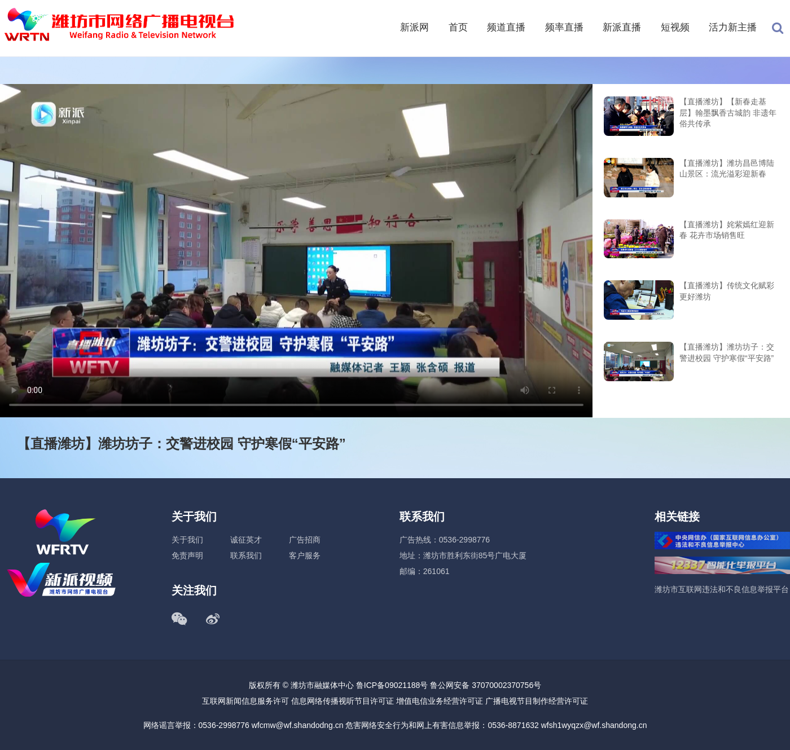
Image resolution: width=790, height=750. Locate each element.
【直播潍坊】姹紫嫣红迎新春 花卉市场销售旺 (726, 230)
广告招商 (305, 539)
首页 (458, 27)
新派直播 (622, 27)
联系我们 (246, 555)
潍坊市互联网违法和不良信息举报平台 (722, 589)
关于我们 (187, 539)
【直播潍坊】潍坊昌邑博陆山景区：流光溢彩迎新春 (726, 168)
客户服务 (305, 555)
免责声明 (187, 555)
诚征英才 (246, 539)
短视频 (675, 27)
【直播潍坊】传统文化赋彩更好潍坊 (726, 291)
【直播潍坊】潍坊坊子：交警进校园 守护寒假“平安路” (726, 352)
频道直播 (506, 27)
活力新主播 (733, 27)
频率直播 (564, 27)
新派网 (414, 27)
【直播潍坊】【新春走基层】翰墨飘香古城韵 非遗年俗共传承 (727, 112)
